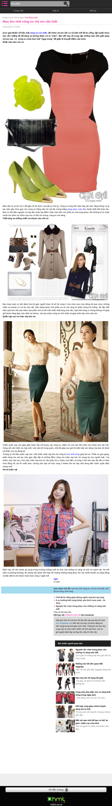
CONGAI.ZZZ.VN (72, 615)
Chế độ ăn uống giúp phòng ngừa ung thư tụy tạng (80, 597)
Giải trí (56, 11)
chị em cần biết (97, 588)
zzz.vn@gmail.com (64, 623)
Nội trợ (93, 11)
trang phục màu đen (76, 209)
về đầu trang (56, 789)
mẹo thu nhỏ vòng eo (80, 588)
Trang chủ (18, 11)
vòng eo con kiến (38, 33)
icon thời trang (72, 454)
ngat (56, 579)
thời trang (69, 591)
